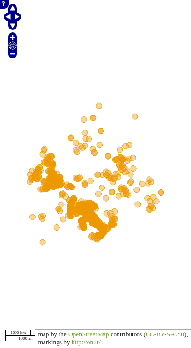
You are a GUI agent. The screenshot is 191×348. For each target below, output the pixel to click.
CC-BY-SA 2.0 (165, 334)
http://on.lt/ (86, 342)
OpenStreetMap (88, 334)
